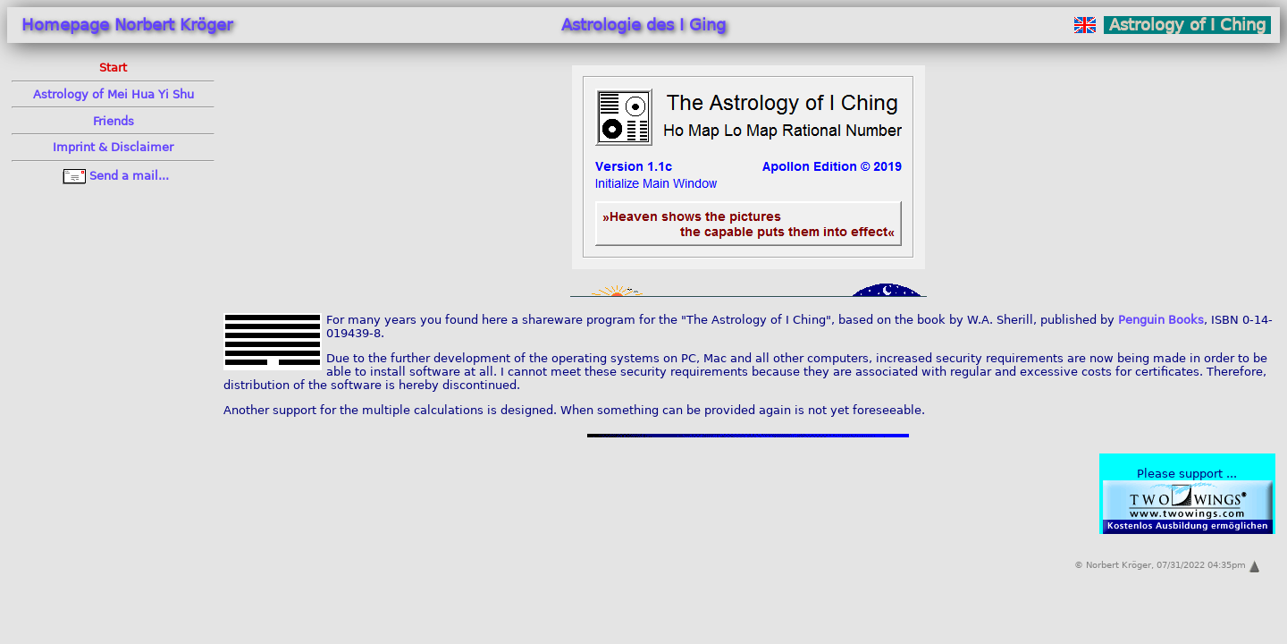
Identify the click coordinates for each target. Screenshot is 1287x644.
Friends (113, 121)
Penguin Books (1161, 319)
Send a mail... (113, 175)
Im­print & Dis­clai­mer (113, 147)
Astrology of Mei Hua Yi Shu (113, 94)
